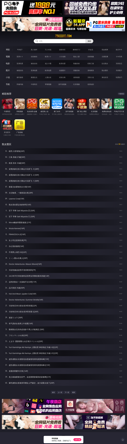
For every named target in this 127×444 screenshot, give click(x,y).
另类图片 (119, 70)
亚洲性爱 (20, 63)
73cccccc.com (63, 36)
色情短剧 (91, 84)
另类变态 (119, 63)
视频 (8, 56)
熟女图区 (105, 70)
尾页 (73, 392)
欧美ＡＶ (48, 56)
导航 (8, 84)
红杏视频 (76, 84)
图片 (8, 70)
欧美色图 (48, 70)
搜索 (89, 41)
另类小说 (91, 77)
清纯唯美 (91, 70)
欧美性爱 (62, 63)
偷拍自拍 (34, 63)
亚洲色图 (34, 70)
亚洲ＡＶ (20, 56)
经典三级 (91, 63)
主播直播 (105, 56)
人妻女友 (48, 77)
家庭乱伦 (34, 77)
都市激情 (20, 77)
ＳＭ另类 (119, 56)
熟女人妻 (76, 56)
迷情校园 (76, 77)
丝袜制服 (91, 56)
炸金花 (90, 50)
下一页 (67, 392)
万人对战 (48, 50)
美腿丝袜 (76, 70)
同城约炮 (20, 84)
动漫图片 (62, 70)
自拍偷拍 (34, 56)
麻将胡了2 (76, 50)
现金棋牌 (105, 50)
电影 (8, 63)
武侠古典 (62, 77)
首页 (53, 392)
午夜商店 (34, 84)
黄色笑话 (105, 77)
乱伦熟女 (105, 63)
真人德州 (34, 50)
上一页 (60, 392)
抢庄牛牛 (119, 50)
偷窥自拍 (20, 70)
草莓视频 (48, 84)
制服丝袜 (76, 63)
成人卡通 (48, 63)
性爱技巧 (119, 77)
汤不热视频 (62, 84)
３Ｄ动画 (62, 56)
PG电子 (19, 50)
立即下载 (77, 440)
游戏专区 (62, 50)
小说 (8, 77)
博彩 (8, 49)
